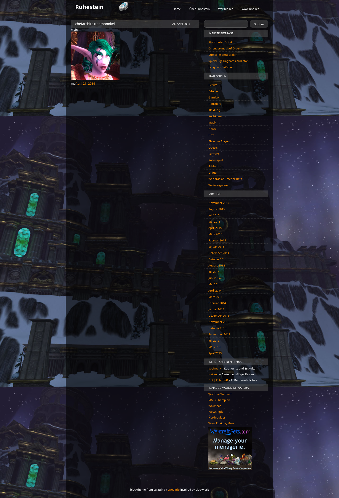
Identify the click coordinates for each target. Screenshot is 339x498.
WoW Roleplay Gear (221, 423)
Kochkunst (215, 116)
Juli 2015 (213, 215)
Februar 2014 (217, 303)
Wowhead (214, 406)
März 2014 (215, 297)
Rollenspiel (215, 160)
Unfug (212, 172)
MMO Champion (219, 400)
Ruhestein (89, 7)
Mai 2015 (214, 222)
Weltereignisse (218, 185)
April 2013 (215, 353)
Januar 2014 (216, 309)
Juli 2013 (213, 341)
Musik (212, 122)
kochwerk (215, 368)
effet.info (174, 490)
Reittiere (213, 154)
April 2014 (215, 290)
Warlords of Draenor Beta (225, 179)
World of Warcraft (220, 394)
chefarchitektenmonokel (95, 23)
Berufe (212, 85)
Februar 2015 (217, 240)
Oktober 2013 (217, 328)
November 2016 (218, 203)
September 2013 (219, 334)
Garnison (214, 97)
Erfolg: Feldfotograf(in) (223, 55)
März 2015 (215, 234)
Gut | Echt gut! (218, 380)
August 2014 (216, 265)
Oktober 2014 (217, 259)
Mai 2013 (214, 347)
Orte (211, 135)
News (212, 129)
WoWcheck (215, 412)
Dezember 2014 (218, 253)
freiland (213, 374)
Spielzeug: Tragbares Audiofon (228, 61)
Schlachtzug (216, 166)
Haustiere (214, 104)
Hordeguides (216, 417)
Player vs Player (218, 141)
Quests (213, 147)
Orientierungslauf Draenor (225, 48)
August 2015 (216, 209)
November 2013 (218, 322)
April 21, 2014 (85, 83)
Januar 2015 (216, 247)
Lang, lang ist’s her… (221, 67)
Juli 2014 (213, 272)
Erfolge (213, 91)
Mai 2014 (214, 284)
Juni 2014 (214, 278)
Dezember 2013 (218, 315)
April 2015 (215, 228)
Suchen (259, 24)
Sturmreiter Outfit (220, 42)
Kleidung (214, 110)
